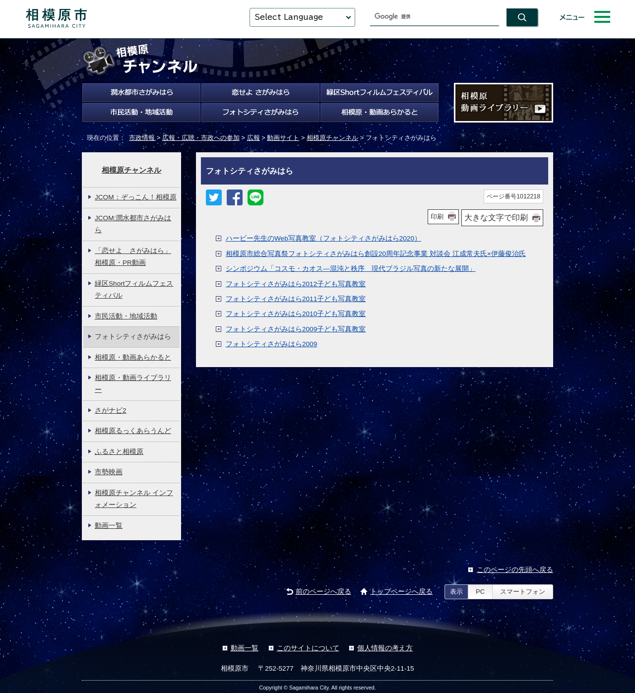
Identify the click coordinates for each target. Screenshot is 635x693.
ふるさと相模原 (119, 451)
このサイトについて (308, 648)
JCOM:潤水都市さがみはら (133, 224)
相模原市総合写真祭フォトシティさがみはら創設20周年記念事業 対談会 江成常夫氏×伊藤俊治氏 (376, 253)
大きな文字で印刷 (496, 217)
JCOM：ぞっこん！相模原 (136, 197)
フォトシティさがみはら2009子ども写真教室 (296, 329)
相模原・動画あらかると (133, 357)
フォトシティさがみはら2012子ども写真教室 (296, 284)
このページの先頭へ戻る (515, 569)
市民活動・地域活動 (126, 316)
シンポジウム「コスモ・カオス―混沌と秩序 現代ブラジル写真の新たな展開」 (351, 268)
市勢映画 (109, 472)
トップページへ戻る (401, 591)
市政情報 (142, 137)
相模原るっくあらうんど (133, 431)
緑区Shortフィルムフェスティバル (134, 289)
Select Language (288, 17)
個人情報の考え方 (385, 648)
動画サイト (283, 137)
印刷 (437, 216)
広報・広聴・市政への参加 (201, 137)
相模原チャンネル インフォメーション (134, 498)
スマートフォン (522, 591)
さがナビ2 (111, 410)
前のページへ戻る (323, 591)
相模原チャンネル (332, 137)
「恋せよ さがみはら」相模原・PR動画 (133, 256)
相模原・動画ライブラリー (133, 383)
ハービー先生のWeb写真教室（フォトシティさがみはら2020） (323, 238)
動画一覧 (109, 525)
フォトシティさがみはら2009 (271, 344)
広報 (253, 137)
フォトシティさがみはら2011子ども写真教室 (296, 299)
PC (480, 591)
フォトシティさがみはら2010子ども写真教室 (296, 313)
